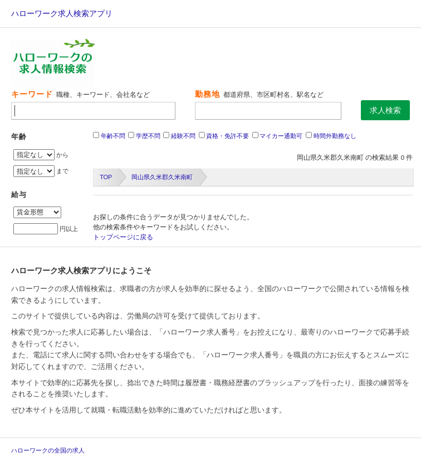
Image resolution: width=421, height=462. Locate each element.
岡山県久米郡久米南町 (162, 177)
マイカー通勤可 (281, 135)
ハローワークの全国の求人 (48, 450)
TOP (106, 177)
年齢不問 (113, 135)
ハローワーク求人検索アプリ (61, 13)
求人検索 (385, 110)
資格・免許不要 (227, 135)
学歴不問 (148, 135)
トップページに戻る (123, 237)
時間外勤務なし (335, 135)
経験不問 (183, 135)
